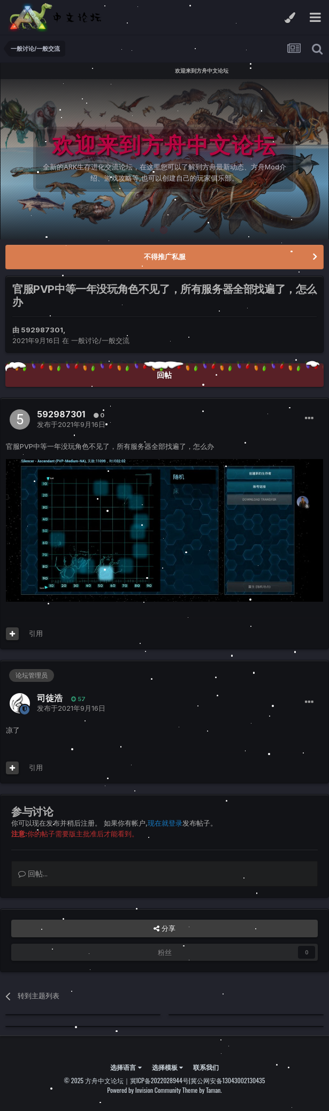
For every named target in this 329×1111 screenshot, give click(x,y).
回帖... (33, 873)
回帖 (164, 374)
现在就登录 (165, 823)
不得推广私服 (165, 256)
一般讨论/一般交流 (100, 340)
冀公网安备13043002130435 (227, 1080)
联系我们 (206, 1066)
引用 (36, 633)
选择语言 (125, 1066)
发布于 (71, 424)
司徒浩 (50, 698)
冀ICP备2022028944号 (159, 1080)
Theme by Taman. (202, 1089)
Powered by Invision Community (144, 1089)
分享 (164, 928)
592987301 (42, 329)
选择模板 (167, 1066)
